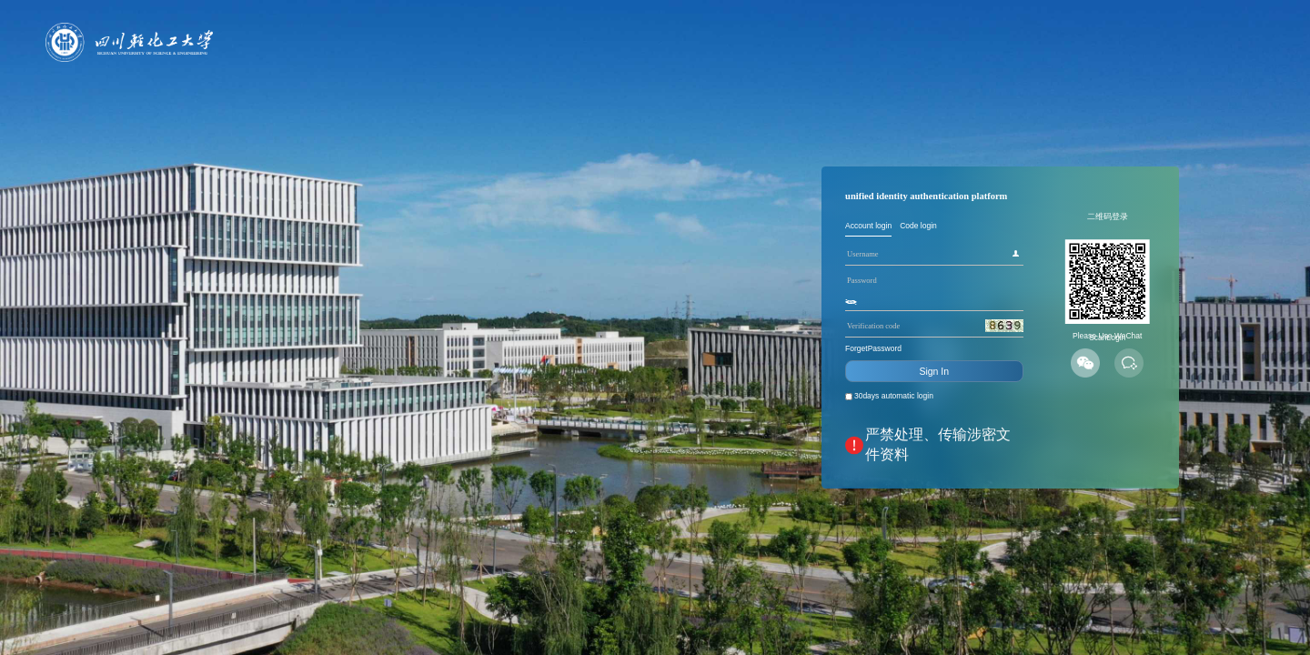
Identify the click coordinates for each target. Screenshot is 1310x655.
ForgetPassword (677, 368)
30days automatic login (703, 447)
